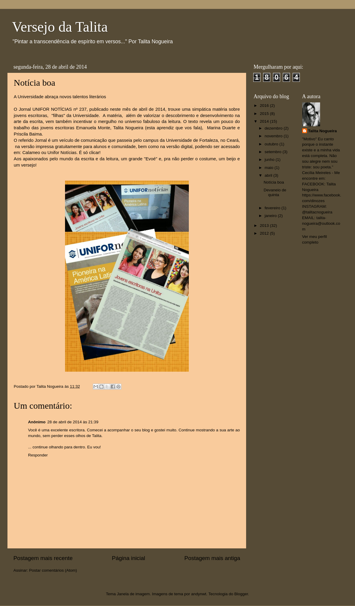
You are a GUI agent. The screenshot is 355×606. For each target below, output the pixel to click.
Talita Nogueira (322, 131)
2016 (265, 105)
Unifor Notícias (61, 152)
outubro (272, 144)
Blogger (241, 594)
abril (269, 175)
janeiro (271, 215)
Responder (38, 455)
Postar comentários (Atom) (53, 570)
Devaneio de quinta (275, 192)
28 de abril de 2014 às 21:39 (72, 422)
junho (270, 159)
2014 (265, 121)
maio (269, 167)
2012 (265, 233)
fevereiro (273, 208)
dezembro (274, 128)
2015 (265, 113)
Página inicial (128, 558)
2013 (265, 225)
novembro (274, 136)
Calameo (31, 152)
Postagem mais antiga (212, 558)
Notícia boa (274, 182)
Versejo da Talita (60, 27)
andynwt (198, 594)
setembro (274, 152)
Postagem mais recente (42, 558)
